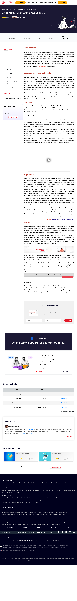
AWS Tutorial (4, 522)
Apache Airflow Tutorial (54, 524)
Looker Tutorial (26, 522)
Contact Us (39, 527)
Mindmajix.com (29, 429)
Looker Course (34, 490)
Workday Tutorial (43, 522)
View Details (64, 394)
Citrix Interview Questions (21, 514)
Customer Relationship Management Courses (61, 497)
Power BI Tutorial (60, 522)
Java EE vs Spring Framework (12, 78)
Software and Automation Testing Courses (57, 500)
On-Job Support (52, 2)
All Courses (5, 532)
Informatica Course (41, 482)
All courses (20, 2)
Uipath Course (64, 490)
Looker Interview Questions (45, 510)
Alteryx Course (48, 490)
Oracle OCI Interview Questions (8, 514)
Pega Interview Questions (33, 514)
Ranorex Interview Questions (60, 512)
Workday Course (27, 490)
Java (11, 9)
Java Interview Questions (11, 87)
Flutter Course (58, 482)
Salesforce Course (23, 482)
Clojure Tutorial (8, 58)
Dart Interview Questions (7, 516)
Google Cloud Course (14, 482)
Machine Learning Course (39, 485)
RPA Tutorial (19, 522)
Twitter (30, 433)
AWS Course (41, 490)
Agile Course (4, 490)
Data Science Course (15, 485)
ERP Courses (35, 502)
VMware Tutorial (45, 524)
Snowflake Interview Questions (59, 514)
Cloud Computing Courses (27, 497)
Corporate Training (11, 537)
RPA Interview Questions (32, 510)
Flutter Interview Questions (35, 512)
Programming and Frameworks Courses (42, 497)
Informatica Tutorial (34, 522)
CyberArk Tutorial (12, 524)
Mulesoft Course (71, 490)
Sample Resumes (41, 532)
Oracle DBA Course (32, 482)
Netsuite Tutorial (37, 524)
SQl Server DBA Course (7, 492)
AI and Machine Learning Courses (24, 502)
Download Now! (68, 277)
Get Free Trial (13, 117)
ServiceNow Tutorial (51, 522)
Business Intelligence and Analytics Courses (11, 497)
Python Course (65, 482)
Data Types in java (9, 70)
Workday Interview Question (8, 512)
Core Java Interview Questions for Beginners (62, 219)
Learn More (66, 371)
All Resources (30, 2)
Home (3, 9)
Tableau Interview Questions (46, 514)
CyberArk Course (19, 490)
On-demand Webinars (41, 2)
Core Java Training (42, 66)
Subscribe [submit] (68, 320)
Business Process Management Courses (38, 500)
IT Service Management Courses (9, 502)
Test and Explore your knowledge (13, 98)
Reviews (69, 527)
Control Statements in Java (11, 62)
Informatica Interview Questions (58, 510)
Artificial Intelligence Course (27, 485)
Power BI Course (5, 482)
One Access (31, 532)
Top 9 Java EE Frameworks (11, 74)
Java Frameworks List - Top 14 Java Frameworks (12, 83)
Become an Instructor (32, 537)
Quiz (15, 532)
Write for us (51, 537)
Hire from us (67, 537)
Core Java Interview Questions (12, 66)
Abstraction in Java (9, 54)
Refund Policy (54, 527)
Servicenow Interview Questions (22, 512)
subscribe (62, 2)
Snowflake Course (50, 482)
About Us (24, 527)
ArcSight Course (11, 490)
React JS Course (16, 492)
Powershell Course (56, 490)
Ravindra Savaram (14, 426)
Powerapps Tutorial (21, 524)
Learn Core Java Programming (66, 145)
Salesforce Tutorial (12, 522)
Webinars (49, 532)
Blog (7, 9)
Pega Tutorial (5, 524)
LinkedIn (24, 433)
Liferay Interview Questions (47, 512)
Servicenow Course (6, 485)
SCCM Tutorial (68, 522)
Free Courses (9, 527)
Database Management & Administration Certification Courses (15, 500)
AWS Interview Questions (21, 510)
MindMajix (30, 541)
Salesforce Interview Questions (8, 510)
